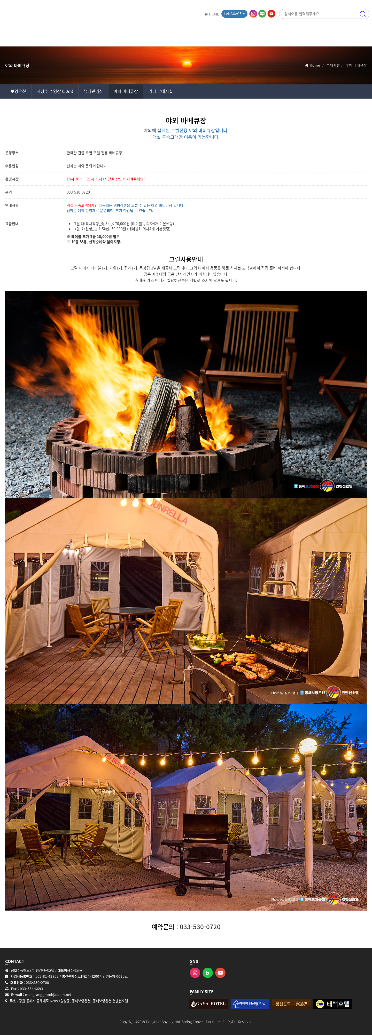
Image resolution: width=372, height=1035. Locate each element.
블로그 (262, 14)
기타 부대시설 (161, 91)
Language (234, 13)
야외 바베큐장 (126, 91)
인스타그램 (253, 14)
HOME (212, 14)
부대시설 (333, 65)
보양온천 (18, 91)
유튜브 (271, 14)
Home (315, 65)
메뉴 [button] (363, 37)
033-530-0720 (78, 192)
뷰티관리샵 (93, 91)
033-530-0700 (37, 982)
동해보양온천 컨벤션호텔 (47, 14)
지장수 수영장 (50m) (55, 91)
